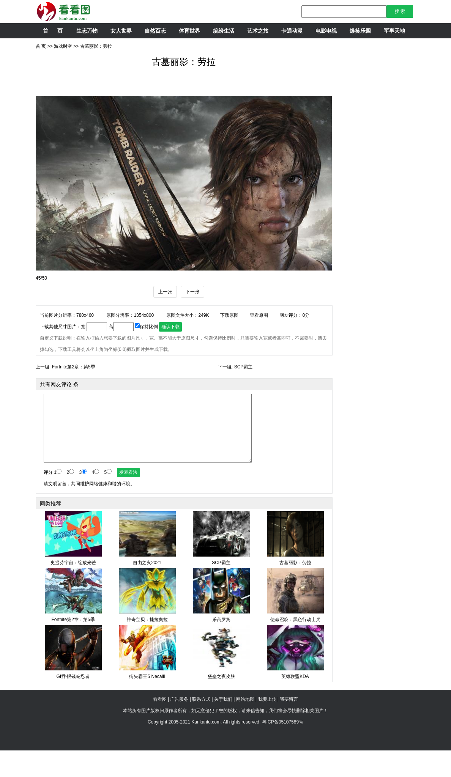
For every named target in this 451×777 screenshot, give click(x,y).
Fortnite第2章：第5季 (73, 393)
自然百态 (155, 31)
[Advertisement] (174, 98)
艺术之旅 (257, 31)
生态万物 (87, 31)
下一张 (192, 318)
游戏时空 (63, 46)
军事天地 (394, 31)
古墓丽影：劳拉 (96, 46)
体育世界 (189, 31)
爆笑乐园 (360, 31)
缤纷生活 (223, 31)
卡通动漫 (292, 31)
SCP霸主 (243, 393)
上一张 (165, 318)
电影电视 (326, 31)
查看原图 (259, 341)
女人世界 (121, 31)
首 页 (52, 31)
